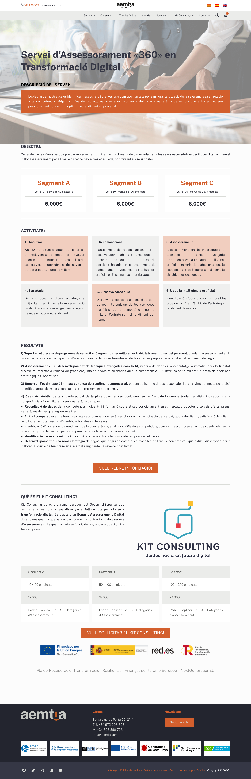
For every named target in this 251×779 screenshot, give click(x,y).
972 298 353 (32, 5)
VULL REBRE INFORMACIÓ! (125, 490)
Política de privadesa (154, 770)
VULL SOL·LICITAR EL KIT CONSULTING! (125, 657)
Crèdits (201, 770)
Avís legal (110, 770)
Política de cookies (129, 770)
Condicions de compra (182, 770)
